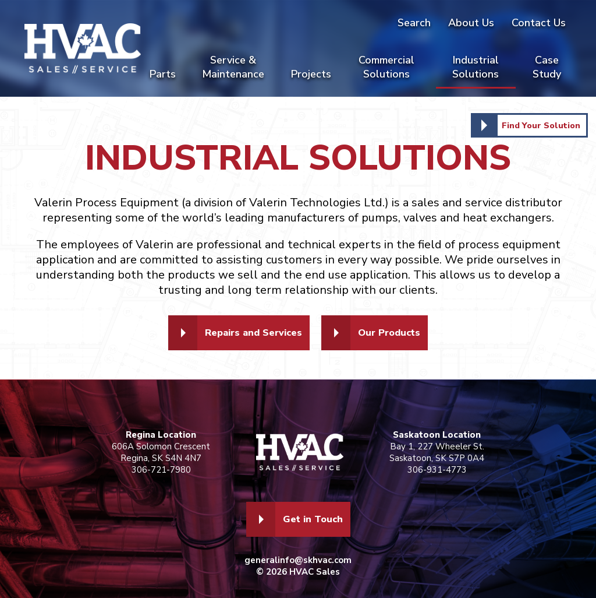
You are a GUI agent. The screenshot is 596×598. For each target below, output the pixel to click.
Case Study (547, 67)
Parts (163, 74)
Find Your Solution (538, 125)
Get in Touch (313, 519)
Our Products (394, 333)
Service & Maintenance (233, 67)
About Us (471, 23)
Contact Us (539, 23)
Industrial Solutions (475, 67)
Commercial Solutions (386, 67)
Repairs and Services (250, 333)
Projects (311, 74)
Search (414, 23)
